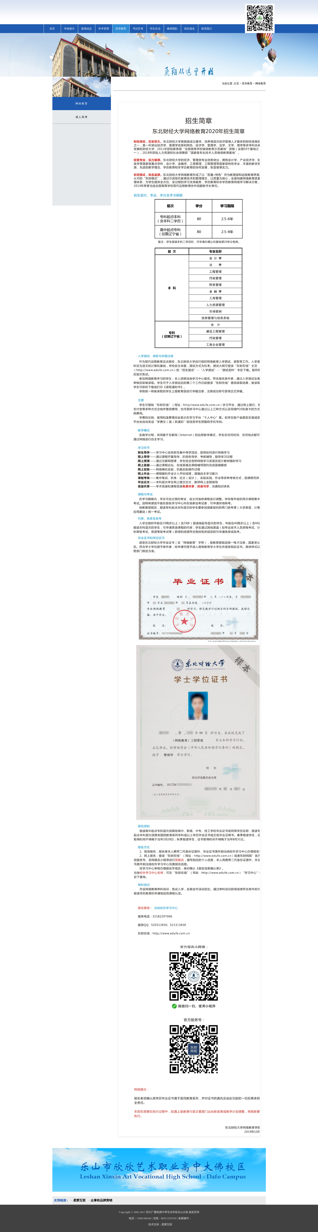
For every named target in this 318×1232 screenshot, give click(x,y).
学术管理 (103, 28)
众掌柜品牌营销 (101, 1200)
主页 (236, 83)
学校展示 (69, 28)
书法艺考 (138, 28)
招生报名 (189, 28)
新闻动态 (86, 28)
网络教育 (81, 103)
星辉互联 (79, 1200)
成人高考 (81, 117)
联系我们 (206, 28)
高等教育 (121, 28)
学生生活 (155, 28)
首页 (52, 28)
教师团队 (172, 28)
